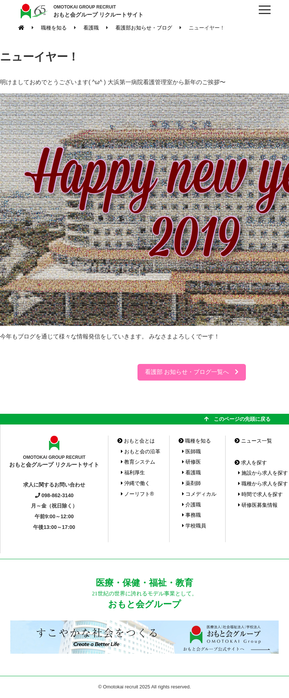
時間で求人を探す (260, 494)
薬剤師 (191, 483)
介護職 (191, 505)
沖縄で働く (135, 483)
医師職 (191, 451)
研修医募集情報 (258, 505)
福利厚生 (133, 472)
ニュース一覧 (253, 441)
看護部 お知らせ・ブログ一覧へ (191, 372)
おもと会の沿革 (140, 451)
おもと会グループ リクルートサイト (98, 11)
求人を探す (250, 462)
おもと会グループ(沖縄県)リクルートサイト (33, 11)
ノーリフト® (137, 494)
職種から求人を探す (263, 483)
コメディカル (199, 494)
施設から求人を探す (263, 473)
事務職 (191, 515)
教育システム (138, 462)
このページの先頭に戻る (237, 419)
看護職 (191, 472)
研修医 (191, 462)
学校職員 (194, 526)
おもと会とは (136, 441)
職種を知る (194, 441)
